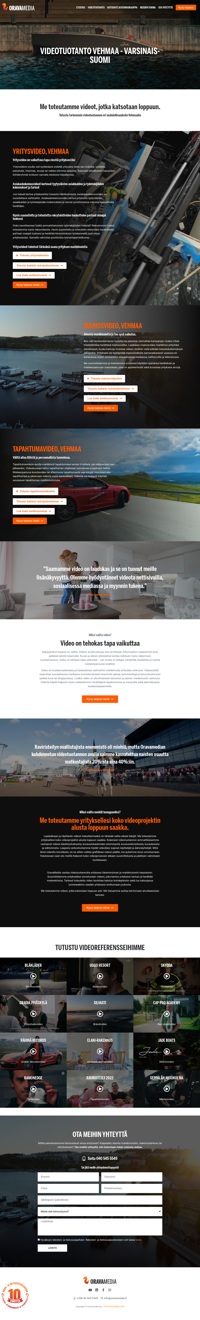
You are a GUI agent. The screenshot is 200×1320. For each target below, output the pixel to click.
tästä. (139, 1240)
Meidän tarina (146, 7)
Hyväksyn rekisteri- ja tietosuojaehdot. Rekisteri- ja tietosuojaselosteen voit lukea (91, 1240)
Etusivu (79, 7)
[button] (32, 255)
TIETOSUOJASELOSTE (113, 1306)
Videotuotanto (94, 7)
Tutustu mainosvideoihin (106, 378)
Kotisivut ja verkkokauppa (121, 7)
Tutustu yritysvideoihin (34, 255)
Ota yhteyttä (164, 7)
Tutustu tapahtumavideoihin (37, 491)
